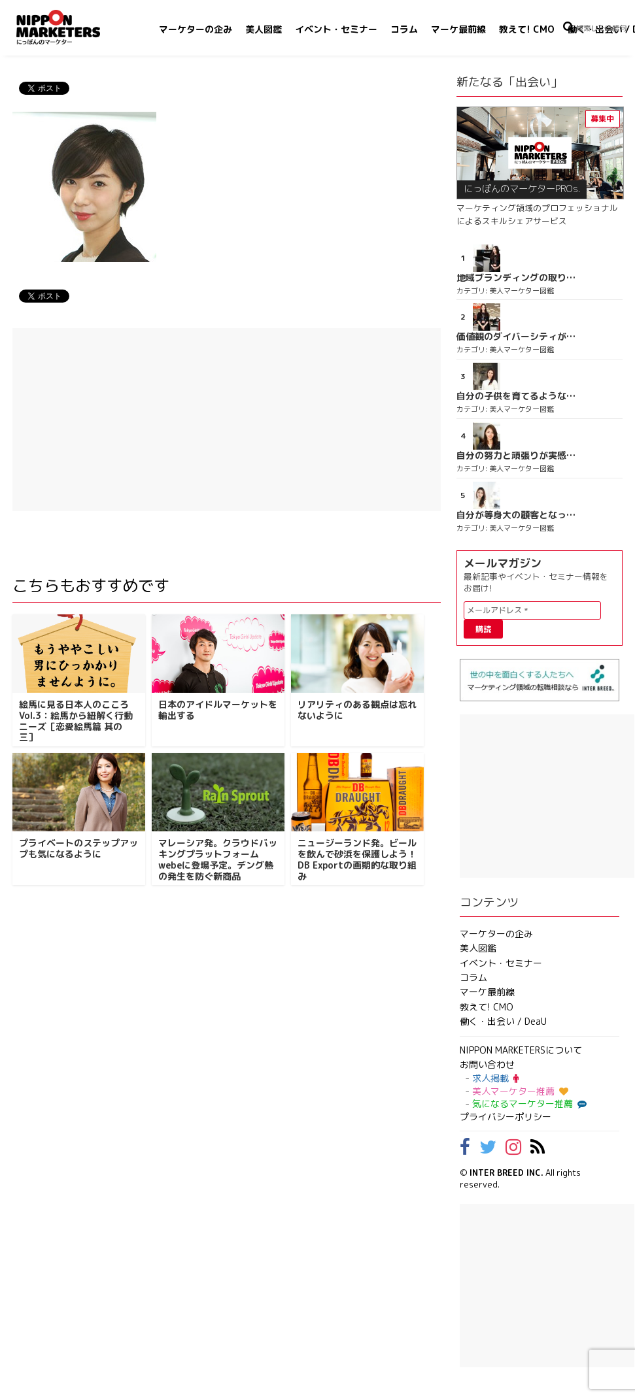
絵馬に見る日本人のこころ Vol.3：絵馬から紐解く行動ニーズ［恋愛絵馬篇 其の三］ (76, 720)
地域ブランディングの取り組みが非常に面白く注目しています (515, 277)
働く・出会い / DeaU (503, 1021)
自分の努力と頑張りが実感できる (515, 455)
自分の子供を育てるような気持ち (515, 396)
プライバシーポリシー (505, 1116)
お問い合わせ (487, 1064)
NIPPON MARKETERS (71, 27)
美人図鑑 (263, 29)
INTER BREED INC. (506, 1172)
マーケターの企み (195, 29)
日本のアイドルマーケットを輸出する (217, 710)
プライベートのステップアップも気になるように (78, 848)
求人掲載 (495, 1078)
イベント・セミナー (336, 29)
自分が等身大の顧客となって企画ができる (515, 515)
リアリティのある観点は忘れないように (357, 710)
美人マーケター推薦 (520, 1091)
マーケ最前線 (458, 29)
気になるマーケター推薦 (527, 1103)
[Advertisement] (226, 419)
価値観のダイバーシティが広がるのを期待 (515, 336)
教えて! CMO (527, 29)
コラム (404, 29)
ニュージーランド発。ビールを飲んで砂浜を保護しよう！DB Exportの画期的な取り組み (357, 859)
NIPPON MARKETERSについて (521, 1050)
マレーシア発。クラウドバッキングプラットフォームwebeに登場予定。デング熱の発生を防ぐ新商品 (217, 859)
